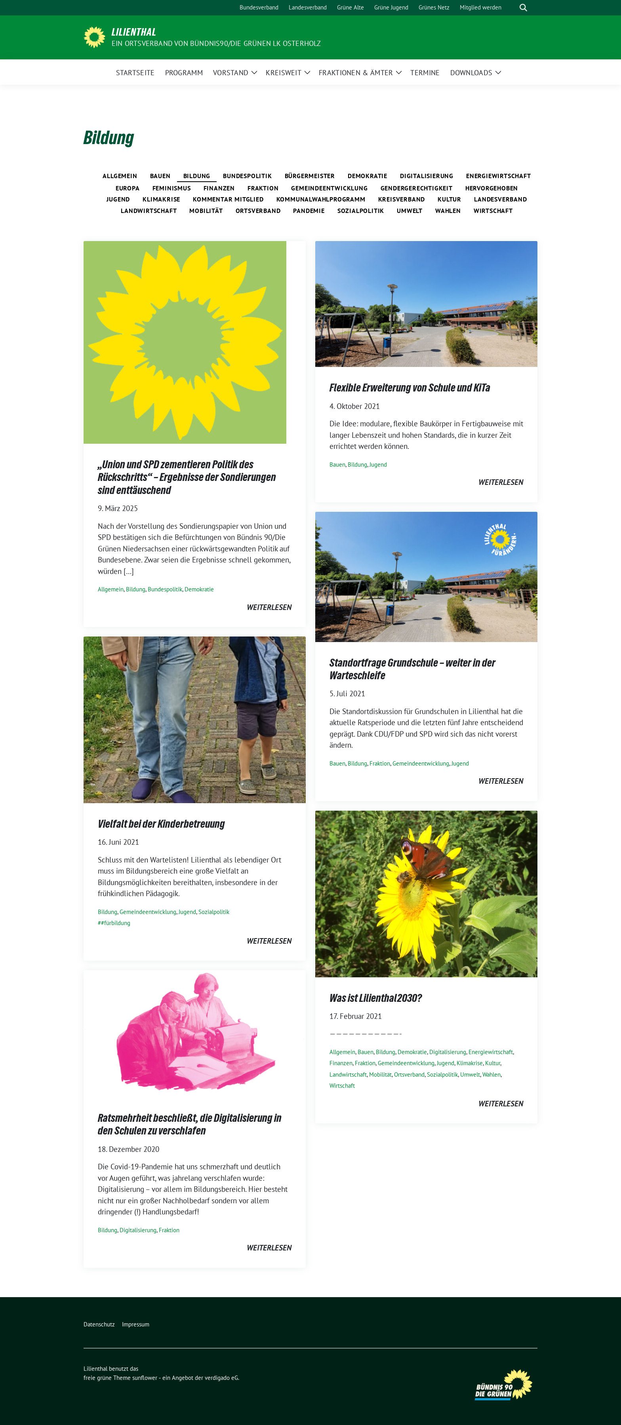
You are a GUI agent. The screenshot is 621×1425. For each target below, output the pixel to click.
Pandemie (308, 211)
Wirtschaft (493, 211)
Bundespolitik (247, 176)
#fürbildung (115, 923)
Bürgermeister (310, 176)
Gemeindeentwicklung (329, 188)
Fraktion (263, 188)
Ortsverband (258, 211)
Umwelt (410, 211)
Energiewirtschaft (498, 176)
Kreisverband (401, 199)
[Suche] (512, 7)
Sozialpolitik (360, 211)
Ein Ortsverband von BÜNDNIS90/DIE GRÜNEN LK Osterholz (216, 43)
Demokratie (367, 176)
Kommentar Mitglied (228, 199)
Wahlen (448, 211)
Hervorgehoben (491, 188)
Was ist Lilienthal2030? (376, 998)
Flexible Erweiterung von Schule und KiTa (410, 387)
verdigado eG (221, 1377)
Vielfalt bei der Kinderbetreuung (161, 823)
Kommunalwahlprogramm (321, 199)
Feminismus (171, 188)
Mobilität (206, 211)
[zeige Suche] (523, 7)
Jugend (118, 199)
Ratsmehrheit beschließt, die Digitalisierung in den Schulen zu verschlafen (190, 1124)
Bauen (160, 176)
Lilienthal (134, 32)
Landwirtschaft (149, 211)
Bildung (197, 176)
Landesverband (500, 199)
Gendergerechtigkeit (417, 188)
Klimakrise (161, 199)
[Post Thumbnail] (185, 341)
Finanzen (219, 188)
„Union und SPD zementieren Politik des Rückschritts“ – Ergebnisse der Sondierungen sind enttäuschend (187, 477)
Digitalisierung (426, 176)
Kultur (449, 199)
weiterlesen (269, 607)
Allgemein (120, 176)
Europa (128, 188)
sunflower (144, 1377)
